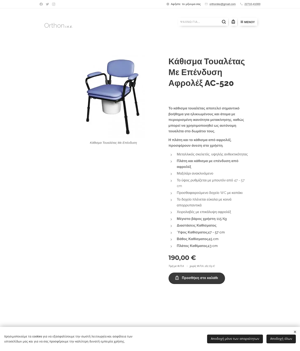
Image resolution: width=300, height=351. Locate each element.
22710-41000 (252, 4)
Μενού (248, 22)
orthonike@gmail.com (222, 4)
